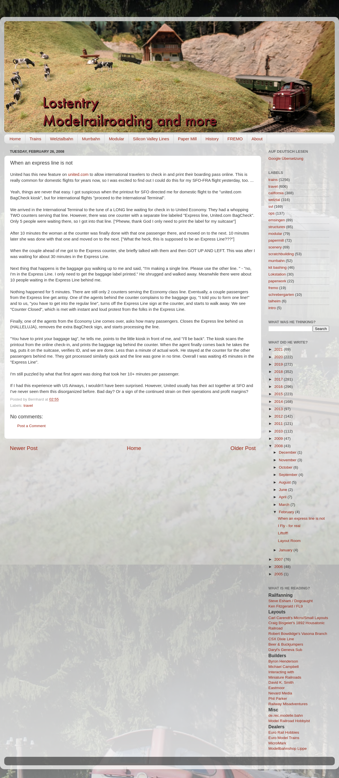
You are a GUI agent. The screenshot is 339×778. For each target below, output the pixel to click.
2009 (279, 438)
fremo (273, 288)
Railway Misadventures (288, 704)
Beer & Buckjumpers (285, 644)
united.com (78, 174)
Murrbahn (91, 138)
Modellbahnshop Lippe (287, 748)
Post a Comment (31, 426)
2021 (279, 349)
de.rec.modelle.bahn (285, 715)
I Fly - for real (289, 526)
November (288, 460)
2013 (279, 409)
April (283, 497)
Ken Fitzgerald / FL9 (285, 606)
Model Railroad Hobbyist (289, 721)
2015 (279, 394)
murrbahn (276, 261)
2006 (279, 567)
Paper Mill (187, 138)
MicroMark (277, 743)
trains (273, 180)
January (286, 550)
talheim (274, 301)
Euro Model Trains (283, 738)
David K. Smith (281, 682)
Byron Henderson (283, 661)
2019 (279, 364)
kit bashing (277, 267)
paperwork (277, 281)
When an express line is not (301, 518)
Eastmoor (276, 688)
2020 (279, 357)
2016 (279, 386)
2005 (279, 574)
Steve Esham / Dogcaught (290, 601)
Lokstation (277, 274)
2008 (279, 446)
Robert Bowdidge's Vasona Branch (297, 633)
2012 (279, 416)
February (287, 512)
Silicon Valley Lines (151, 138)
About (256, 138)
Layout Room (289, 541)
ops (271, 213)
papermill (276, 240)
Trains (35, 138)
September (289, 475)
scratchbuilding (281, 254)
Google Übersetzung (285, 158)
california (276, 193)
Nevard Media (280, 693)
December (288, 452)
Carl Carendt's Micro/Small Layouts (298, 618)
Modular (116, 138)
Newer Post (24, 448)
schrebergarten (281, 294)
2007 (279, 559)
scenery (275, 247)
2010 (279, 431)
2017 (279, 379)
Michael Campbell (283, 667)
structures (276, 227)
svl (270, 206)
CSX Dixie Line (281, 639)
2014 (279, 401)
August (285, 482)
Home (15, 138)
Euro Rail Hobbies (283, 732)
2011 (279, 423)
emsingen (276, 220)
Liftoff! (283, 533)
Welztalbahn (61, 138)
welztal (274, 200)
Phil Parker (277, 698)
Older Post (243, 448)
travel (28, 405)
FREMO (235, 138)
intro (272, 308)
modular (275, 233)
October (286, 467)
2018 (279, 372)
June (283, 490)
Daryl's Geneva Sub (285, 650)
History (212, 138)
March (284, 504)
